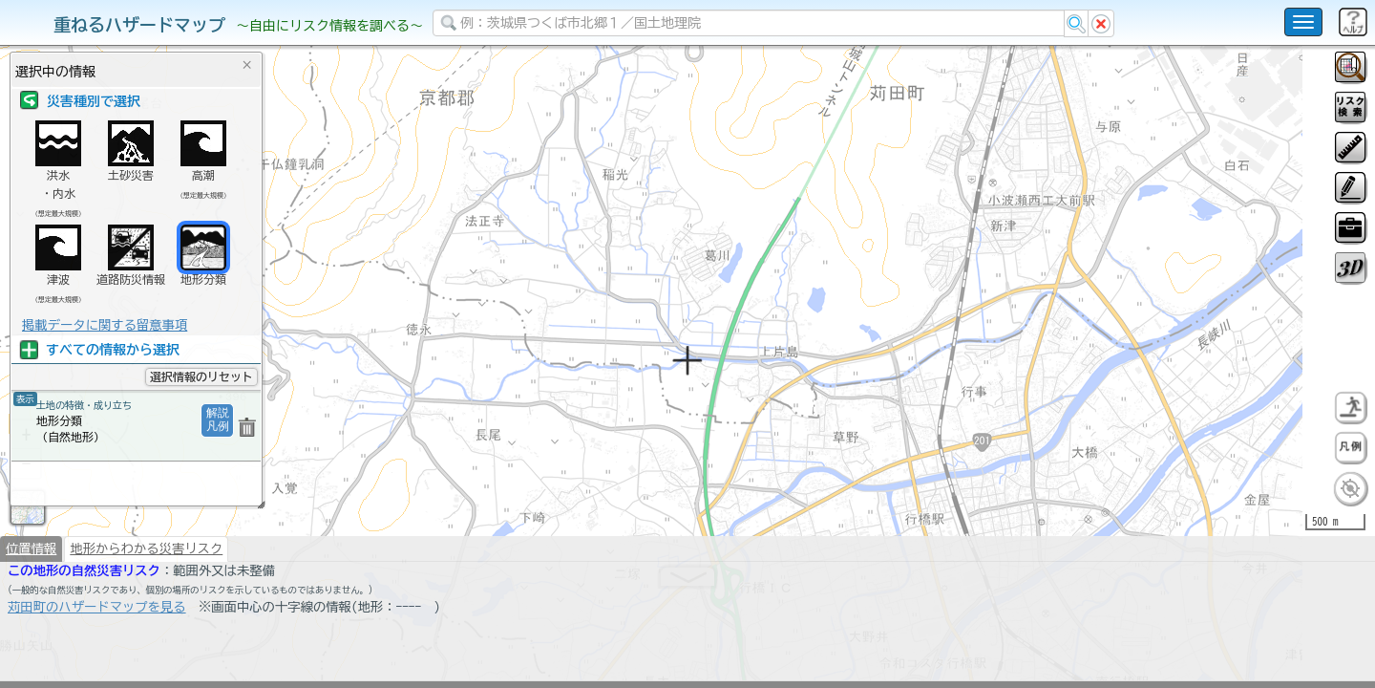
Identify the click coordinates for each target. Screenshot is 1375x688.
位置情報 (31, 598)
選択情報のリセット (201, 376)
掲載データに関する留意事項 (104, 325)
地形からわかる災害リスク (146, 598)
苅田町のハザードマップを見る (97, 656)
